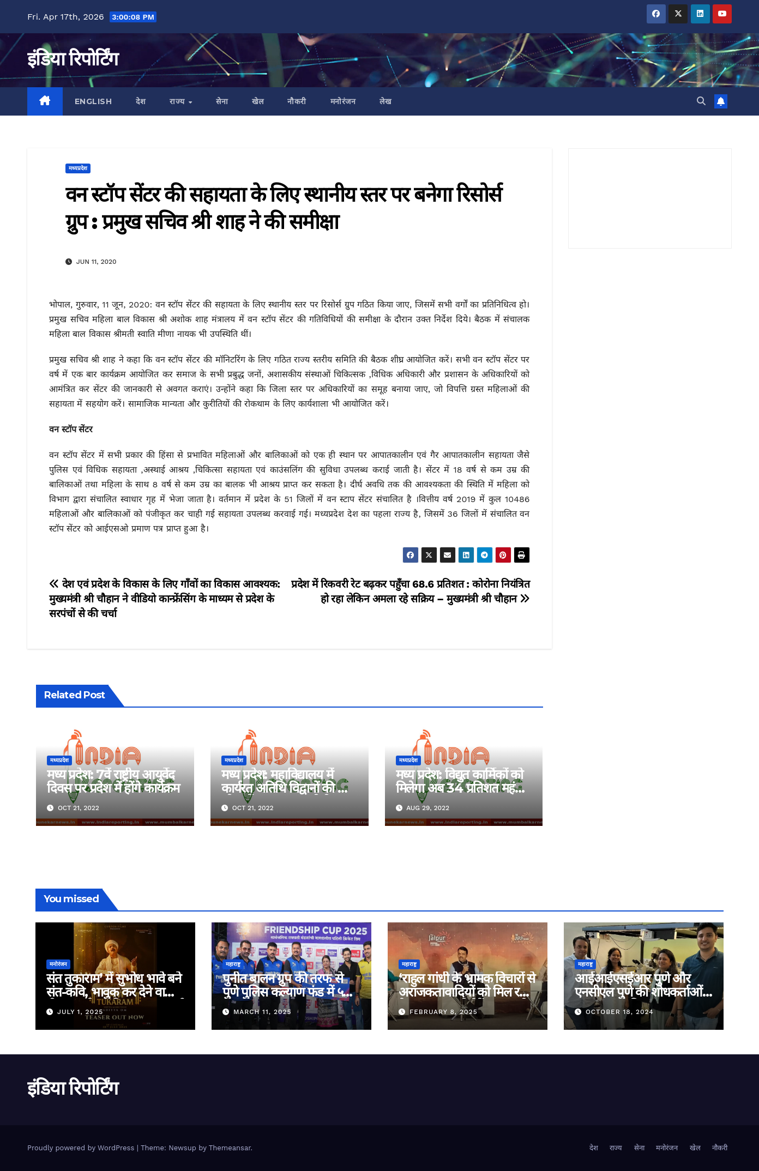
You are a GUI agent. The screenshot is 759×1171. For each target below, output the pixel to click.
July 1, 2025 (80, 1012)
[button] (701, 101)
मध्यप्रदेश (78, 168)
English (93, 101)
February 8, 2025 (443, 1012)
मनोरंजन (343, 101)
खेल (257, 101)
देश (141, 101)
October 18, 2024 (620, 1012)
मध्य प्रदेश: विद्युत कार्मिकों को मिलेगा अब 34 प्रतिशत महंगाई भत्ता (463, 788)
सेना (222, 101)
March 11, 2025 (262, 1012)
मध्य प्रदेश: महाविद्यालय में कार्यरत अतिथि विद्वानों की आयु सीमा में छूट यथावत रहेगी (289, 788)
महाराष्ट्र (233, 964)
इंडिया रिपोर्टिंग (72, 58)
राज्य (178, 101)
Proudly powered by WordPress (82, 1148)
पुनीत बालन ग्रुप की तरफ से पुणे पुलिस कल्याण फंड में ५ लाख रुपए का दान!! (282, 991)
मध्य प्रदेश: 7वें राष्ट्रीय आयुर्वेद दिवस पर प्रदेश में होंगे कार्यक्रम (113, 781)
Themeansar (230, 1148)
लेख (385, 101)
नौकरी (296, 101)
